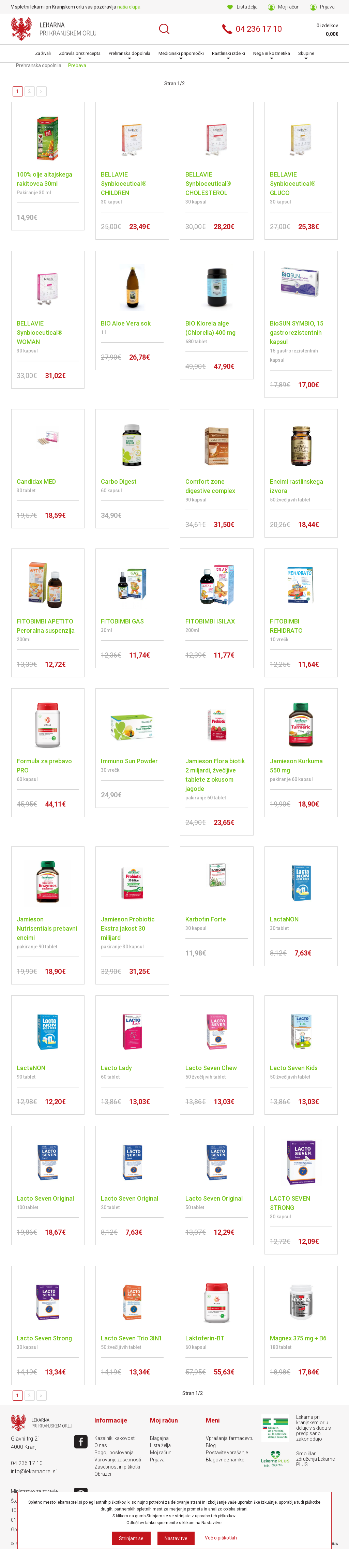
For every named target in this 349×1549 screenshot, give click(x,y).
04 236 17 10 (27, 1463)
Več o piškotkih (221, 1537)
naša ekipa (128, 7)
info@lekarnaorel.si (34, 1471)
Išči (164, 28)
